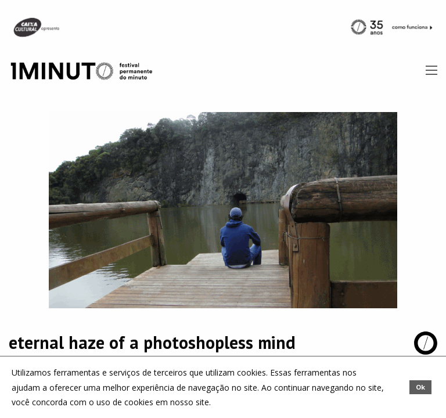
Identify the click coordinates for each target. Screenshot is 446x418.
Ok (420, 387)
